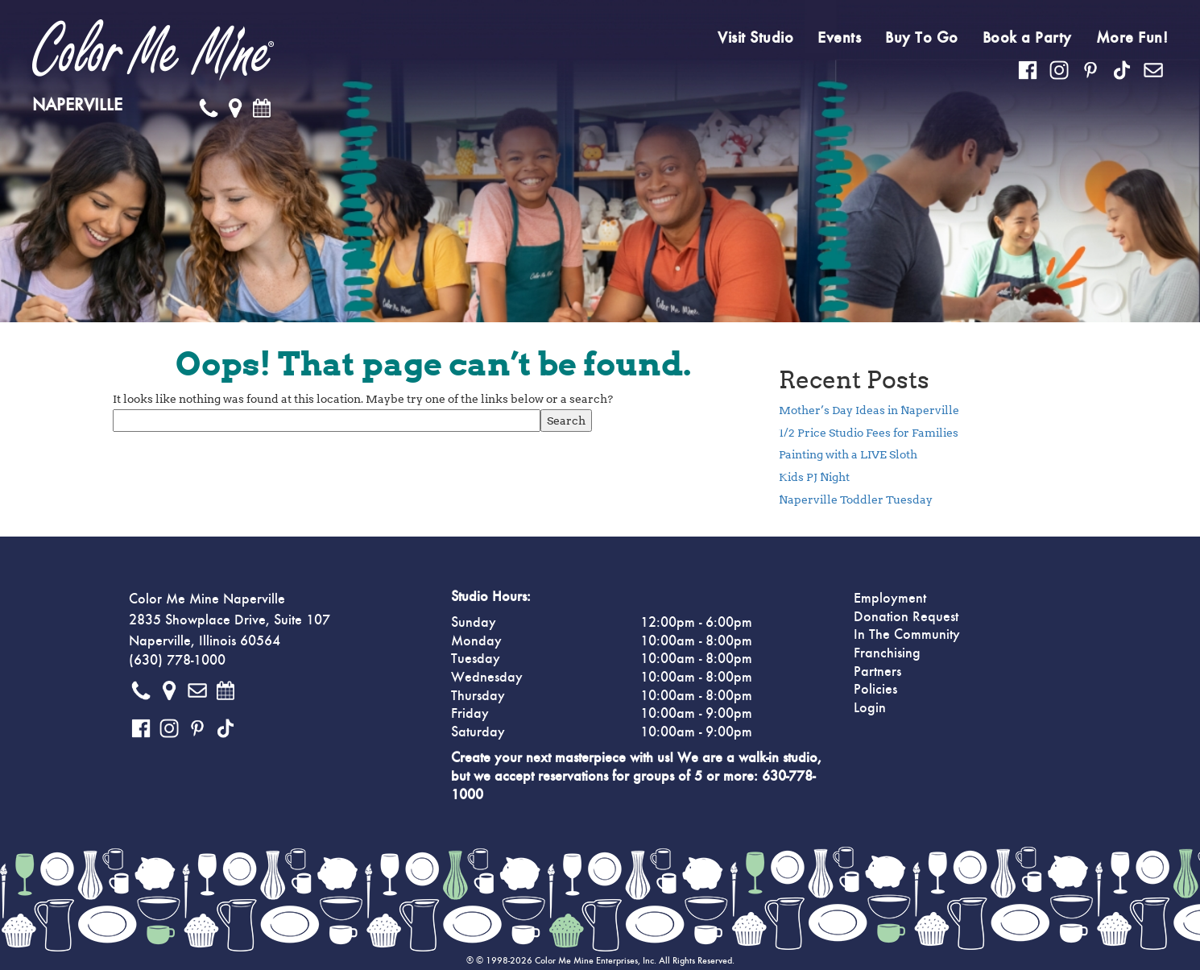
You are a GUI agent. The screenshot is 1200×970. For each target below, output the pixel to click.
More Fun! (1132, 38)
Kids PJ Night (814, 476)
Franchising (887, 653)
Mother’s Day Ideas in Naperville (869, 410)
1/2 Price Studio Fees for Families (868, 432)
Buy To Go (921, 38)
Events (839, 38)
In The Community (907, 635)
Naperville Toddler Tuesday (856, 499)
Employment (890, 598)
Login (870, 708)
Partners (877, 672)
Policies (875, 689)
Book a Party (1027, 38)
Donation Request (906, 617)
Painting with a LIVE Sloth (848, 454)
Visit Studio (755, 38)
